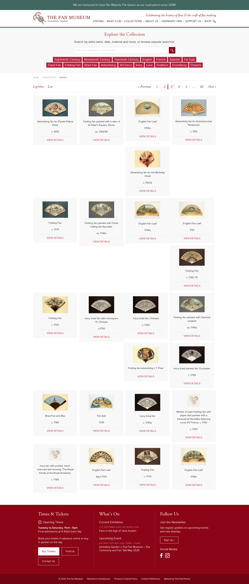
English (147, 59)
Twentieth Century (126, 59)
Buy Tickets (49, 551)
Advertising (108, 65)
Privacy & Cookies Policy (125, 579)
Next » (212, 87)
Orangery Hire (171, 21)
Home (36, 77)
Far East (189, 59)
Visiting (98, 21)
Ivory (139, 65)
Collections (133, 21)
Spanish (175, 59)
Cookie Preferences (150, 579)
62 (201, 87)
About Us (151, 21)
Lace (149, 65)
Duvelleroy (179, 65)
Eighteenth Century (67, 59)
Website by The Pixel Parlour (177, 579)
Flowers (196, 65)
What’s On (114, 21)
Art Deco (126, 65)
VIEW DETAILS (55, 139)
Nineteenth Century (97, 59)
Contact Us (48, 561)
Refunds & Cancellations (98, 579)
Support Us (193, 21)
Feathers (162, 65)
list (50, 87)
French (160, 59)
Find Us (70, 551)
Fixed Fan (54, 65)
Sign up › (169, 540)
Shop (207, 21)
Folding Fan (72, 65)
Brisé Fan (91, 65)
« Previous (144, 87)
